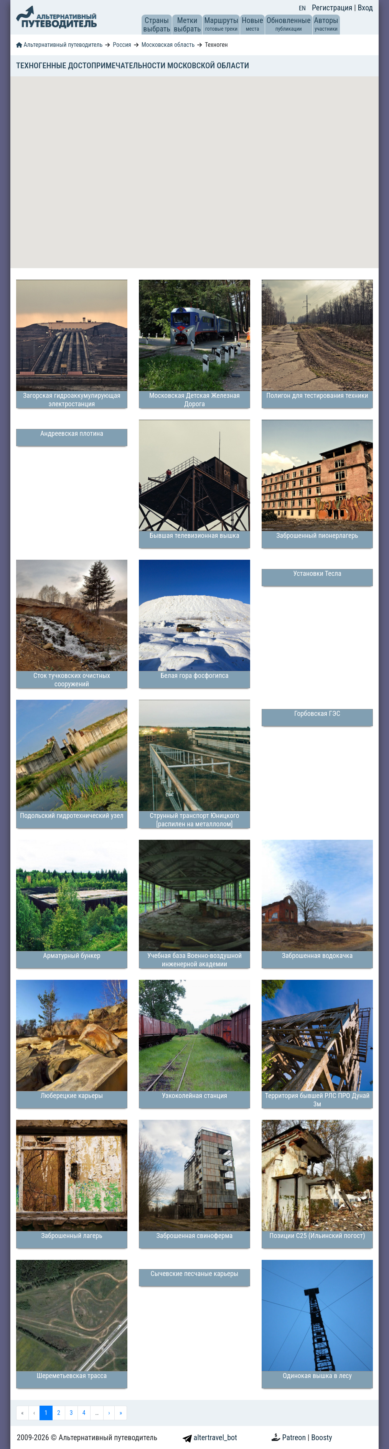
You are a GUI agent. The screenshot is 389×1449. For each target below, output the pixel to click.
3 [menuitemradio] (71, 1412)
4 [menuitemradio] (84, 1412)
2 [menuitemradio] (58, 1412)
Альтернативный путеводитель (59, 44)
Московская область (168, 44)
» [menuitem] (120, 1412)
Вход (365, 7)
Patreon (295, 1437)
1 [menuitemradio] (46, 1412)
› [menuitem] (109, 1412)
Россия (122, 44)
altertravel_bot (210, 1437)
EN (302, 8)
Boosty (321, 1437)
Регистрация (333, 7)
